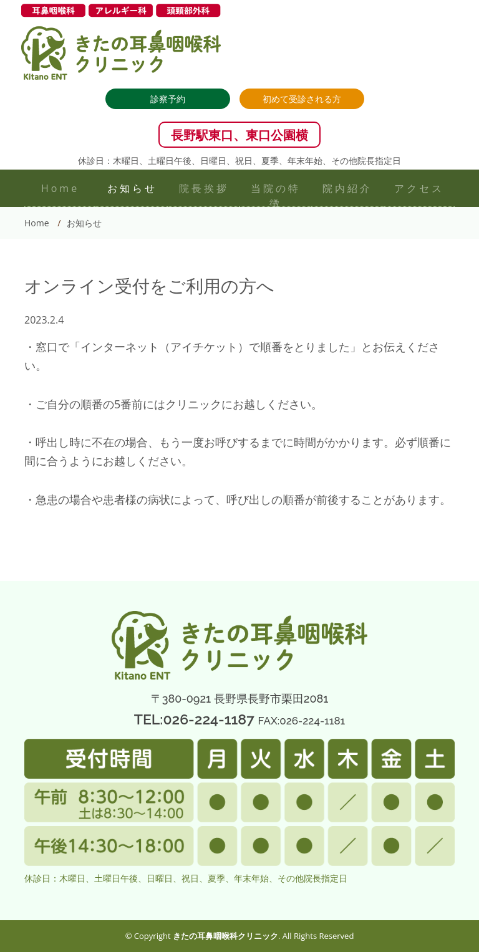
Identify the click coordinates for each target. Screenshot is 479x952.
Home (60, 188)
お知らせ (132, 188)
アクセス (419, 188)
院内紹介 (347, 188)
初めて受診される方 (302, 99)
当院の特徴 (276, 195)
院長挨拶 (204, 188)
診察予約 (167, 99)
